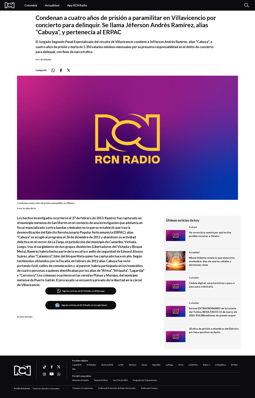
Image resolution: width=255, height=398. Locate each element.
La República (220, 365)
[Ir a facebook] (51, 366)
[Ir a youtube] (51, 374)
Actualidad (52, 5)
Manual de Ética (101, 380)
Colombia (30, 5)
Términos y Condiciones (82, 388)
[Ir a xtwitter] (59, 366)
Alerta (144, 365)
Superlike (156, 365)
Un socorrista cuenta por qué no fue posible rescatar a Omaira (210, 234)
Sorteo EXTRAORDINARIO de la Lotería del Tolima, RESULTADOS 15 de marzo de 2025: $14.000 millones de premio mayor (213, 312)
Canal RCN (76, 365)
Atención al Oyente (80, 380)
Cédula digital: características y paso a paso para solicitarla (212, 284)
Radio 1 (206, 365)
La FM (120, 365)
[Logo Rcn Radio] (11, 5)
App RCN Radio (77, 5)
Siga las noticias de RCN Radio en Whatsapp (80, 291)
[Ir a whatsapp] (59, 374)
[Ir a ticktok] (44, 367)
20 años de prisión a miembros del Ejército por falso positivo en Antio (214, 330)
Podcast (193, 227)
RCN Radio (46, 59)
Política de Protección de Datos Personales (117, 388)
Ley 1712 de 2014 (120, 380)
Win (74, 369)
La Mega (169, 365)
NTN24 (234, 365)
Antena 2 (132, 365)
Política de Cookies (149, 388)
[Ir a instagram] (44, 374)
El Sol (180, 365)
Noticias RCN (107, 365)
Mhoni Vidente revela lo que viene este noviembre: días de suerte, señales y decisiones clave (212, 261)
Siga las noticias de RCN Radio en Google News (81, 305)
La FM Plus (193, 365)
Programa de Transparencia (145, 380)
